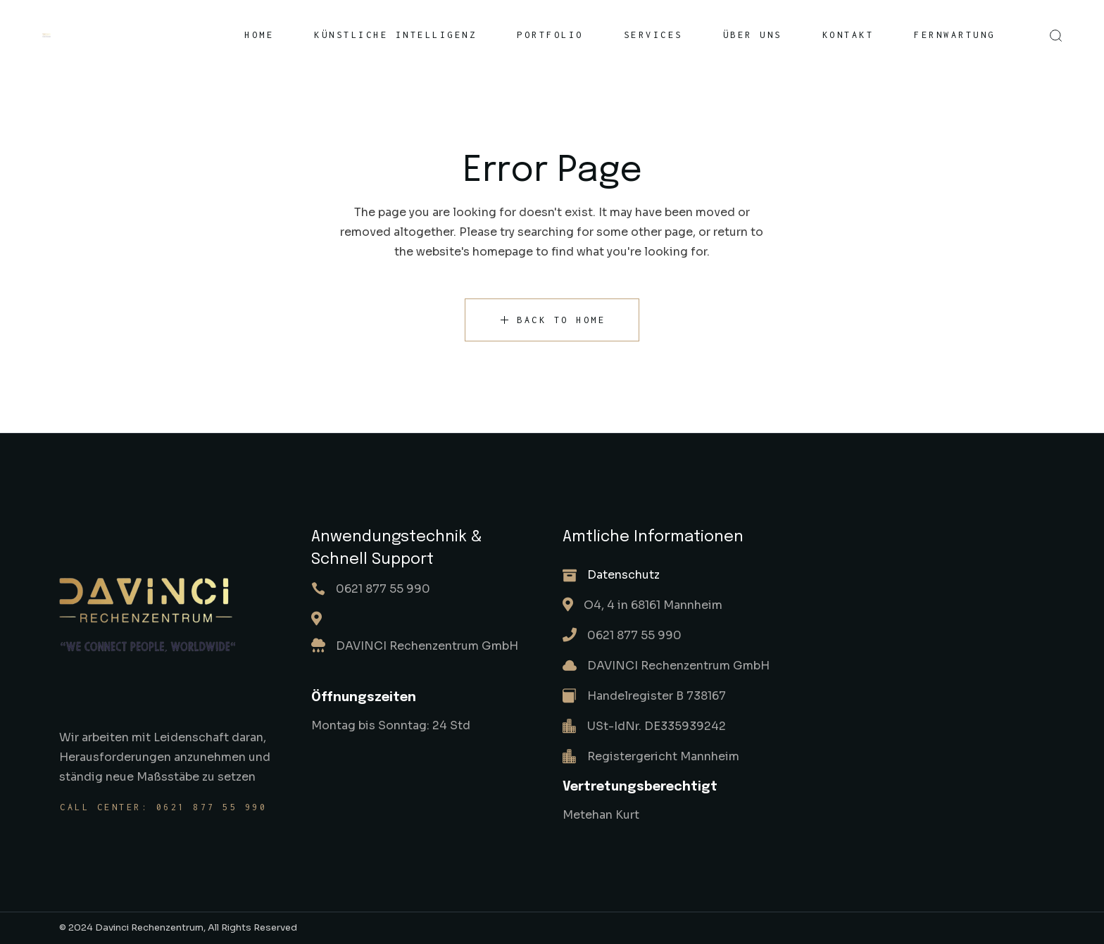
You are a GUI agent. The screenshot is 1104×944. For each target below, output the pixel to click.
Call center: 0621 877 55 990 (163, 807)
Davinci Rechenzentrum (149, 927)
